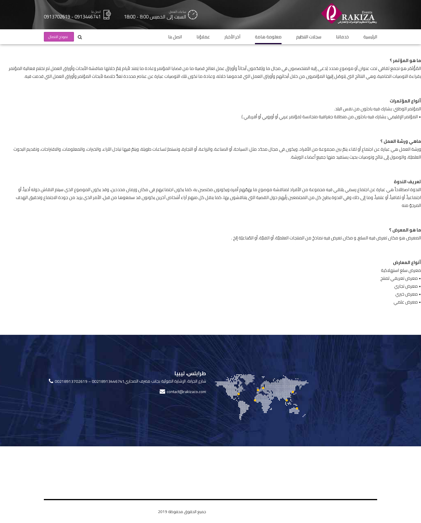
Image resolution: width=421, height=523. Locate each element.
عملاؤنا (203, 36)
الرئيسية (370, 36)
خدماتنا (342, 36)
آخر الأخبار (232, 36)
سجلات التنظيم (308, 36)
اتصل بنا (175, 36)
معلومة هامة (268, 36)
